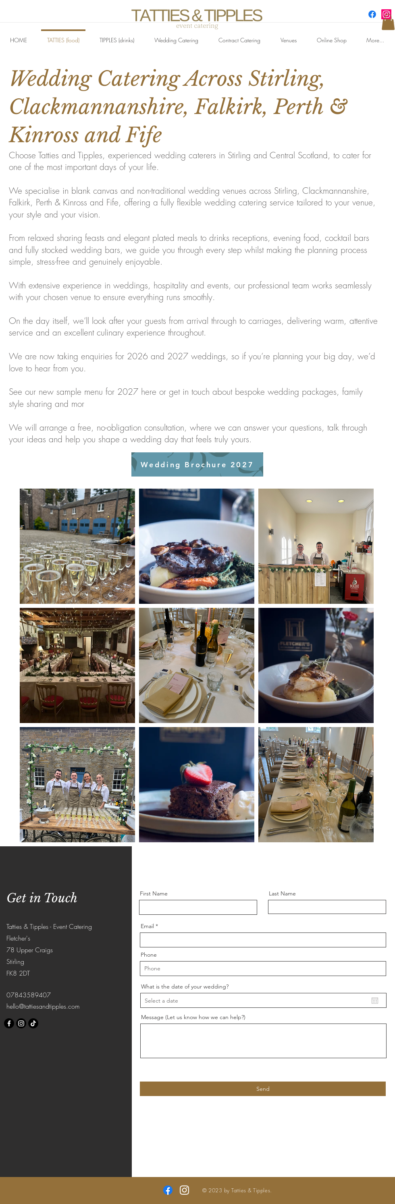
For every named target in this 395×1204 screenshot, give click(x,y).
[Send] (263, 1089)
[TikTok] (33, 1023)
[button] (388, 22)
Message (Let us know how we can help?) (193, 1017)
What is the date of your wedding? (185, 986)
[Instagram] (21, 1023)
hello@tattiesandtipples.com (43, 1006)
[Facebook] (372, 14)
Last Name (282, 893)
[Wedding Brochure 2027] (197, 464)
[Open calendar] (375, 1000)
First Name (154, 893)
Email (147, 926)
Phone (149, 954)
